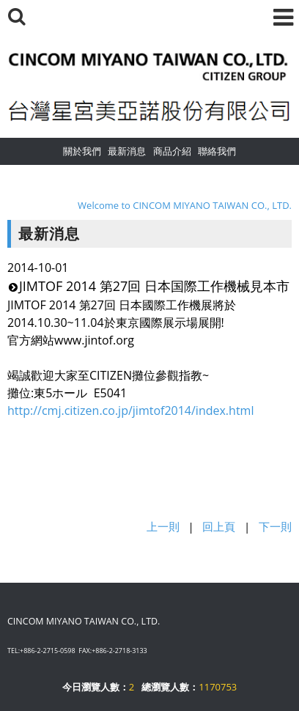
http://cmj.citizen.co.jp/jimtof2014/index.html (130, 410)
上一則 (163, 526)
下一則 (275, 526)
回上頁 (218, 526)
